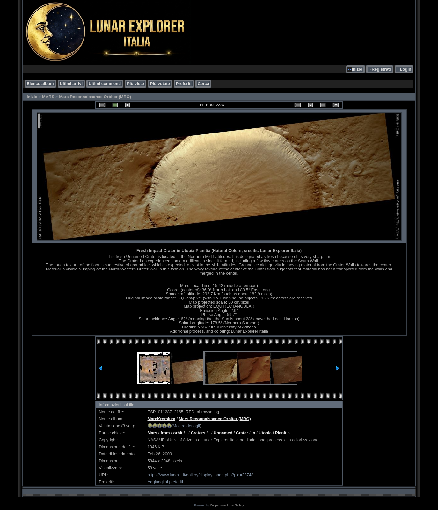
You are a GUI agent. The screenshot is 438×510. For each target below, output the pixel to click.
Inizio (357, 69)
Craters (198, 432)
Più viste (135, 83)
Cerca (203, 83)
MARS (48, 96)
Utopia (265, 432)
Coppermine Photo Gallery (227, 505)
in (253, 432)
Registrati (381, 69)
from (165, 432)
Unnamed (223, 432)
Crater (242, 432)
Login (405, 69)
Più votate (160, 83)
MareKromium (161, 418)
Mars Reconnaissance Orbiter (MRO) (95, 96)
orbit (177, 432)
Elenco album (40, 83)
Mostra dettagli (186, 425)
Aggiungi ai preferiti (165, 481)
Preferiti (184, 83)
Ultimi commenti (105, 83)
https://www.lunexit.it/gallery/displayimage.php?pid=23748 (201, 474)
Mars (152, 432)
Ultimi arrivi (71, 83)
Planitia (282, 432)
